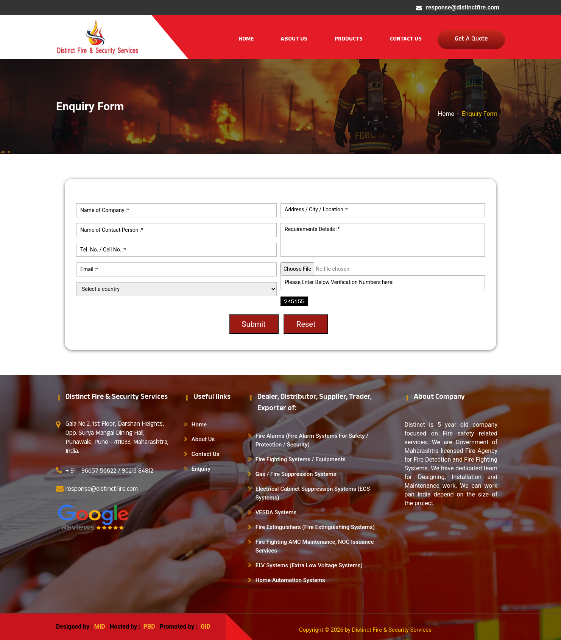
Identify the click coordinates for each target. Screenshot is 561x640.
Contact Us (406, 39)
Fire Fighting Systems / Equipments (301, 459)
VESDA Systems (276, 512)
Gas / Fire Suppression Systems (296, 474)
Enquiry (201, 468)
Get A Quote (471, 39)
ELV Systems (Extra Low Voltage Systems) (309, 565)
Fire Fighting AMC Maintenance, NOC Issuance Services (315, 546)
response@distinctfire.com (462, 7)
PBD (149, 626)
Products (349, 39)
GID (204, 626)
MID (99, 626)
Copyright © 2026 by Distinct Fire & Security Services (365, 629)
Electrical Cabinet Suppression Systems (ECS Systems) (313, 493)
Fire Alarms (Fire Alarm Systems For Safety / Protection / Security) (312, 440)
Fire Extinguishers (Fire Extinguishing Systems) (315, 527)
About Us (294, 39)
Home (246, 39)
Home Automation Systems (290, 580)
